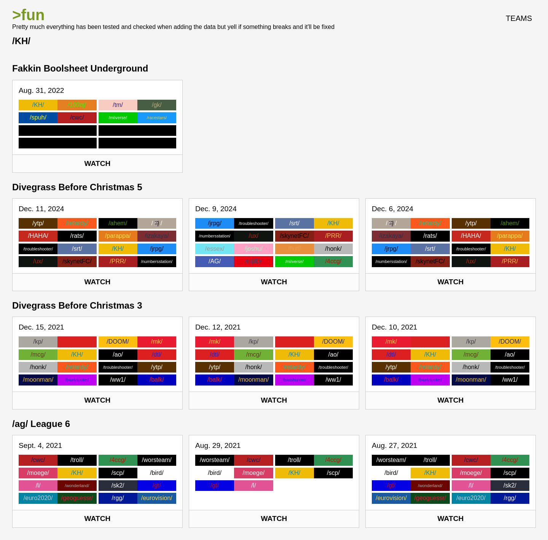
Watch (97, 163)
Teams (519, 18)
